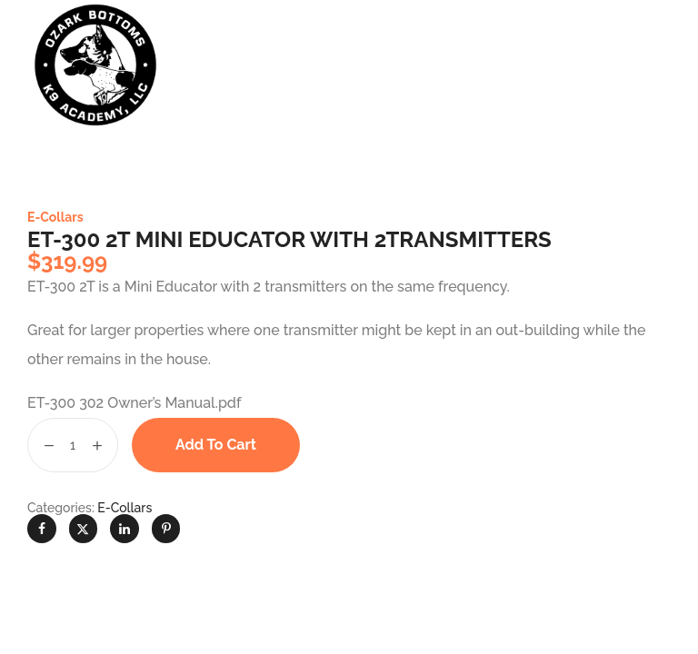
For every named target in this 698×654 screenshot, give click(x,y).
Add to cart (215, 444)
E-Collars (55, 217)
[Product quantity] (73, 445)
